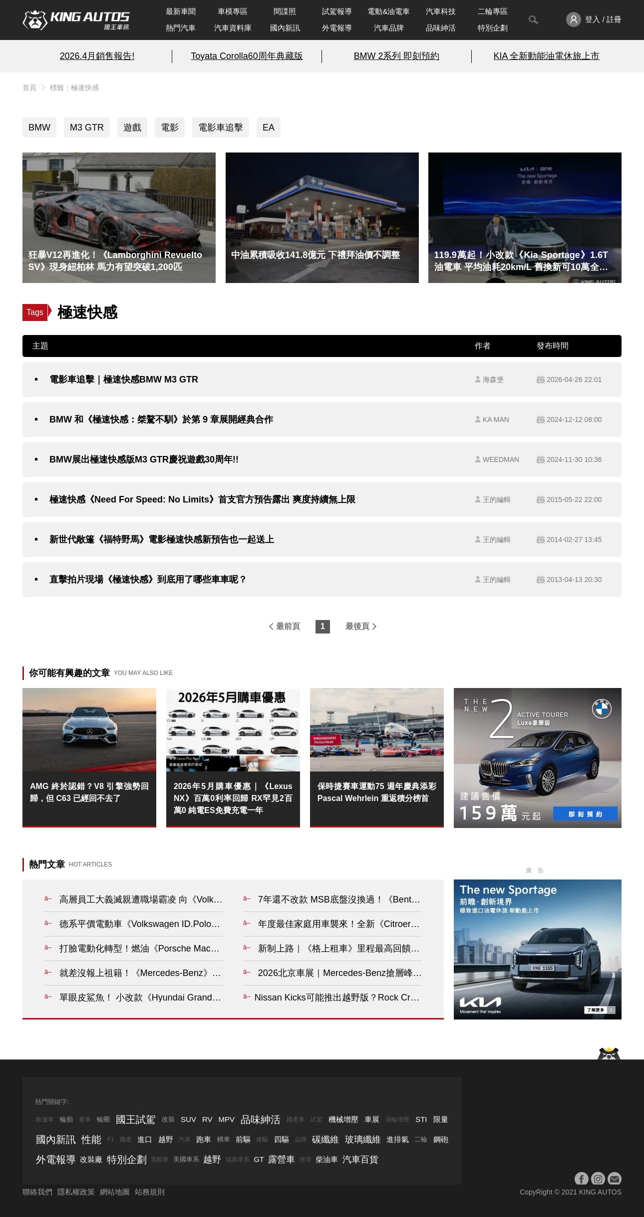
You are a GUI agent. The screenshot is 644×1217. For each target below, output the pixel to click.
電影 (170, 127)
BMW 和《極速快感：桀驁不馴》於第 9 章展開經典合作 (161, 419)
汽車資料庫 (233, 28)
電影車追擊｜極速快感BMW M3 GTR (123, 379)
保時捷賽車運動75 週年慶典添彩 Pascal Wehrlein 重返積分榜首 (377, 792)
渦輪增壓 (397, 1119)
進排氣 (397, 1139)
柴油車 (327, 1159)
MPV (227, 1119)
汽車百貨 (360, 1159)
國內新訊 (285, 28)
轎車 (223, 1139)
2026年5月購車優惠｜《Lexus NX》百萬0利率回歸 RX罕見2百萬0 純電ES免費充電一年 (233, 798)
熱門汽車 (181, 28)
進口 (144, 1139)
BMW (39, 127)
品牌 (301, 1139)
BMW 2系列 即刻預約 (397, 56)
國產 (126, 1139)
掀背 (306, 1159)
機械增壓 (343, 1119)
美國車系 (186, 1159)
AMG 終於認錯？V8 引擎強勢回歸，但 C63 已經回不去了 (89, 792)
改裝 (168, 1119)
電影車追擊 (220, 127)
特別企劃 (493, 28)
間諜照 (285, 11)
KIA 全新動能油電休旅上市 (547, 56)
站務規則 (150, 1192)
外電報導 (337, 28)
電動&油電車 (388, 11)
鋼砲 (440, 1139)
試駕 (316, 1119)
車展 (371, 1119)
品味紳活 (441, 28)
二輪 (420, 1139)
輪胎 (66, 1119)
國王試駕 (136, 1119)
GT (259, 1159)
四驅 (281, 1139)
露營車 (281, 1159)
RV (207, 1119)
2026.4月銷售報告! (97, 56)
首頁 (29, 88)
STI (421, 1119)
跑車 (203, 1139)
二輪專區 (493, 11)
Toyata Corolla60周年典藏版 (247, 56)
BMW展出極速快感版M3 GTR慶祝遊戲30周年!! (144, 459)
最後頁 (357, 626)
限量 (440, 1119)
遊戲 (132, 127)
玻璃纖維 (363, 1139)
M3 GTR (87, 127)
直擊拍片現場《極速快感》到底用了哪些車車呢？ (148, 579)
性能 (91, 1139)
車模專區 (233, 11)
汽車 (185, 1139)
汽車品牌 (389, 28)
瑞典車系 (238, 1159)
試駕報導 (337, 11)
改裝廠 (91, 1159)
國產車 (296, 1119)
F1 (110, 1139)
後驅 (262, 1139)
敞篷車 (45, 1119)
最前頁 (288, 626)
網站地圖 (115, 1192)
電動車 (160, 1159)
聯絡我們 (37, 1192)
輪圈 (103, 1119)
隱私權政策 (76, 1192)
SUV (188, 1119)
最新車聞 (181, 11)
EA (269, 127)
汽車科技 (441, 11)
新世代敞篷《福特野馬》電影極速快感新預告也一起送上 (161, 539)
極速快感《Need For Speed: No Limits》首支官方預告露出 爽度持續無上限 (202, 499)
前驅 (243, 1139)
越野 (165, 1139)
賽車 (85, 1119)
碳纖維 (325, 1139)
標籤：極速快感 (74, 88)
